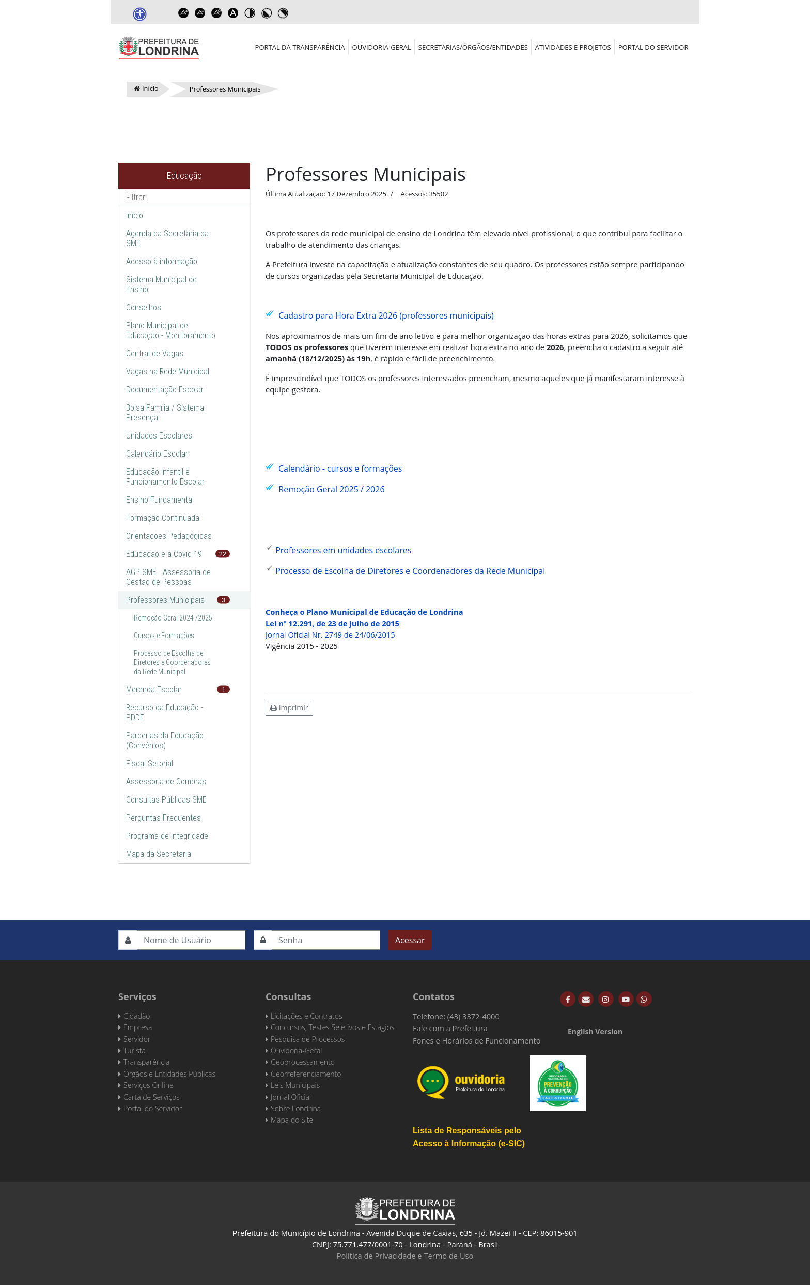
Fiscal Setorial (149, 763)
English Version (595, 1031)
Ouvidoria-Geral (381, 47)
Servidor (136, 1039)
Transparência (146, 1062)
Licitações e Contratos (306, 1016)
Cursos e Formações (164, 635)
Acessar (410, 940)
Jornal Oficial (291, 1097)
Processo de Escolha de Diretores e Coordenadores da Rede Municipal (172, 662)
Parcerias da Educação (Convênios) (165, 740)
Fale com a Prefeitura (450, 1028)
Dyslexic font (233, 13)
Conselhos (143, 307)
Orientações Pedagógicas (169, 536)
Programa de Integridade (167, 836)
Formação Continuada (162, 518)
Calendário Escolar (157, 454)
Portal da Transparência (300, 47)
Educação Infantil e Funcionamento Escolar (165, 477)
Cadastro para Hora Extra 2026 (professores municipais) (385, 315)
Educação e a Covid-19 (164, 554)
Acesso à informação (161, 261)
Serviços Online (148, 1085)
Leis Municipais (295, 1085)
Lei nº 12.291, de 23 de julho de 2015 (332, 623)
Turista (134, 1050)
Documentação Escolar (165, 390)
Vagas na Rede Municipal (167, 371)
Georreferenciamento (306, 1074)
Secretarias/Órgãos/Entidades (473, 47)
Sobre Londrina (296, 1108)
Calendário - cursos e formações (340, 468)
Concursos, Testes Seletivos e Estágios (332, 1027)
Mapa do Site (292, 1120)
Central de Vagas (154, 353)
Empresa (137, 1027)
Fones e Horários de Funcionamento (477, 1040)
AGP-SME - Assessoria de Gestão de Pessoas (168, 577)
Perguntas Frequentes (163, 818)
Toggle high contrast (249, 13)
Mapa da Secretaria (158, 854)
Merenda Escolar (154, 689)
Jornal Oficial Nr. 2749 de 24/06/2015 (330, 634)
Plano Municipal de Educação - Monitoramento (170, 330)
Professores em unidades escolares (343, 550)
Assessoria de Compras (166, 782)
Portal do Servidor (653, 47)
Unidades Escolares (159, 436)
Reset (216, 13)
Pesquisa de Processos (308, 1039)
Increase (183, 13)
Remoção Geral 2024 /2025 (173, 618)
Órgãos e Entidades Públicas (169, 1074)
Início (134, 215)
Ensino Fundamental (160, 500)
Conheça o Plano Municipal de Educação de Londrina (364, 612)
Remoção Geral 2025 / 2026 (331, 489)
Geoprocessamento (303, 1062)
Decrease (200, 13)
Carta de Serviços (151, 1097)
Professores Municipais (165, 600)
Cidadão (136, 1016)
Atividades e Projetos (573, 47)
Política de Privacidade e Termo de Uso (405, 1255)
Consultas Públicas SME (166, 800)
